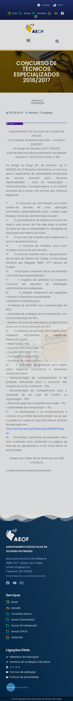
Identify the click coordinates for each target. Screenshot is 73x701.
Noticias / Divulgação (41, 112)
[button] (22, 4)
